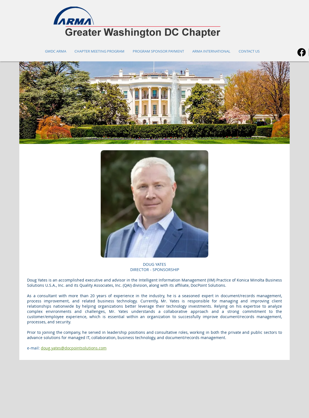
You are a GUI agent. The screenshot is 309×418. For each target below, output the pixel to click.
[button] (154, 102)
